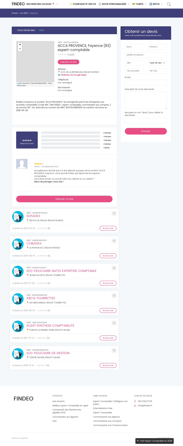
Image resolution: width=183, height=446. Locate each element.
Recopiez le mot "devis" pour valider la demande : (144, 114)
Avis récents (58, 401)
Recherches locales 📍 (42, 4)
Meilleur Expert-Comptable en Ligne (70, 405)
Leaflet (19, 83)
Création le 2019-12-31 (23, 365)
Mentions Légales (20, 438)
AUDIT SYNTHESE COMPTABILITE (50, 325)
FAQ (54, 421)
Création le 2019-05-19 (23, 310)
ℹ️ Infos (156, 4)
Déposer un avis (68, 61)
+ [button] (20, 45)
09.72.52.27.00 (143, 401)
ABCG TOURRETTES (40, 298)
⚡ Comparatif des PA (82, 4)
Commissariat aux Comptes (107, 421)
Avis (41, 30)
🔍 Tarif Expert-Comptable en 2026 (154, 440)
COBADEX (33, 243)
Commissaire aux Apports (65, 417)
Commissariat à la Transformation (110, 425)
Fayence (34, 13)
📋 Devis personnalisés (114, 4)
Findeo (18, 4)
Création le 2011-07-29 (23, 283)
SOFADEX (33, 216)
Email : (128, 77)
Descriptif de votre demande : (140, 89)
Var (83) (24, 13)
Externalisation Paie (102, 408)
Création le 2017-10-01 (23, 338)
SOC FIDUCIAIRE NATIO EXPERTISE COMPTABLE (61, 271)
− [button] (20, 49)
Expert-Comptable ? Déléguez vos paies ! (110, 403)
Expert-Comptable (102, 412)
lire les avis (108, 228)
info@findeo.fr (143, 405)
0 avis (71, 54)
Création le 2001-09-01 (23, 255)
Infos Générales (26, 30)
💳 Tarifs (139, 4)
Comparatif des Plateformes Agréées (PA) (66, 411)
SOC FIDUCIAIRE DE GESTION (48, 353)
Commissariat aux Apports (106, 417)
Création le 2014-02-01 (23, 228)
